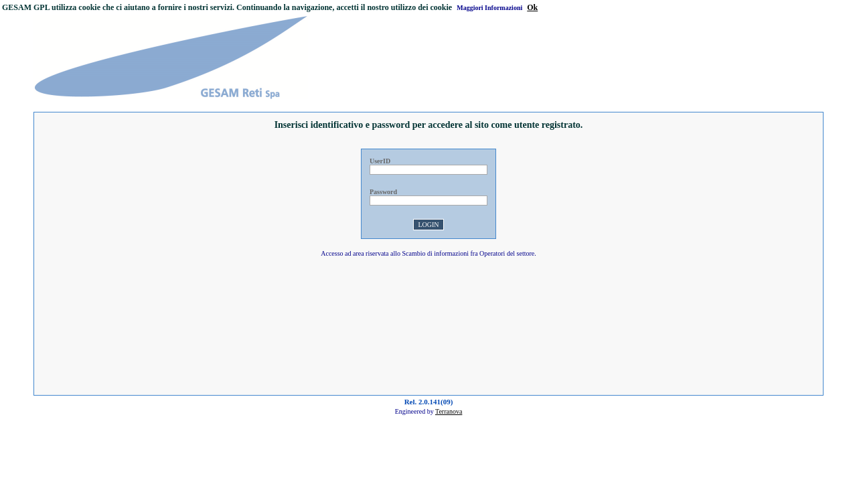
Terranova (448, 411)
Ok (532, 7)
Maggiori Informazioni (489, 7)
